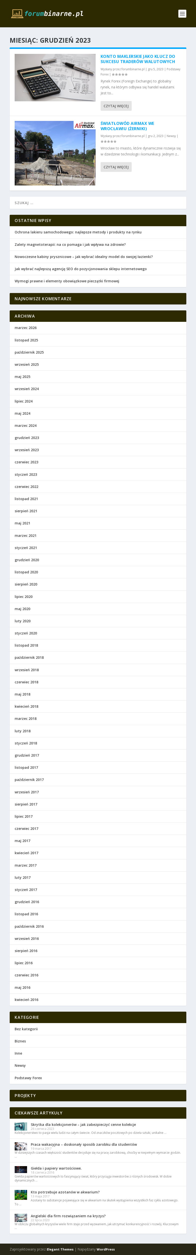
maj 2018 (22, 694)
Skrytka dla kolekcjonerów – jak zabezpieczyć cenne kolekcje (83, 1124)
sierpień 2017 (26, 804)
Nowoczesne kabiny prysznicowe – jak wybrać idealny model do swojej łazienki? (84, 256)
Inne (18, 1053)
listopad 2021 (26, 498)
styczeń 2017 (26, 889)
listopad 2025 (26, 340)
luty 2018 (23, 731)
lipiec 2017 (24, 816)
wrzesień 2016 (27, 938)
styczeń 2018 (26, 743)
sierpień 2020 (26, 584)
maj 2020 (22, 608)
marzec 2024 (26, 425)
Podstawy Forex (28, 1077)
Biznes (20, 1041)
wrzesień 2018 (27, 669)
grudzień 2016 (27, 901)
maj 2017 (22, 840)
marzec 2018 (26, 718)
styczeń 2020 (26, 633)
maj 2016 (22, 987)
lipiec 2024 (24, 401)
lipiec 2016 (24, 962)
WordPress (106, 1249)
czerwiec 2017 (26, 828)
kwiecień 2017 (26, 852)
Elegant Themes (60, 1249)
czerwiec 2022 (26, 486)
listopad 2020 (26, 572)
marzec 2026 (26, 327)
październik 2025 (29, 352)
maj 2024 (22, 413)
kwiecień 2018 (26, 706)
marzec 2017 (26, 865)
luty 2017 (23, 877)
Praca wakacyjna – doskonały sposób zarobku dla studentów (84, 1144)
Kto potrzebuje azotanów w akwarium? (65, 1192)
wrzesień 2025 (27, 364)
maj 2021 (22, 523)
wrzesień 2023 (27, 449)
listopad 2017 (26, 767)
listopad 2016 (26, 914)
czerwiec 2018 (26, 682)
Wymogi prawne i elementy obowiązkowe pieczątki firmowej (67, 281)
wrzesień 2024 (27, 388)
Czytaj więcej (116, 106)
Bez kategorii (26, 1029)
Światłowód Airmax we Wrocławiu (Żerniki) (127, 126)
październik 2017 (29, 779)
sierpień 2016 (26, 950)
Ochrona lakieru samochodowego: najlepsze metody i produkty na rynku (78, 232)
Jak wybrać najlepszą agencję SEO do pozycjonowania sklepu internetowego (81, 268)
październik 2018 (29, 657)
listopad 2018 (26, 645)
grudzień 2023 (27, 437)
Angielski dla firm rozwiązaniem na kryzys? (68, 1216)
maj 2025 (22, 376)
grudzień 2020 (27, 559)
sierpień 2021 (26, 511)
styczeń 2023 (26, 474)
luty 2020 (23, 621)
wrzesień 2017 (27, 792)
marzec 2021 (26, 535)
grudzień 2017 (27, 755)
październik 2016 (29, 926)
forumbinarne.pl (133, 69)
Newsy (171, 136)
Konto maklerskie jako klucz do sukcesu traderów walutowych (138, 59)
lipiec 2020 (24, 596)
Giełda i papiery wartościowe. (56, 1168)
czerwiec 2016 (26, 975)
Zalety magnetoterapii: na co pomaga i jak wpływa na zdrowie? (70, 244)
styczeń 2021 (26, 547)
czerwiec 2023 (26, 462)
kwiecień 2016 (26, 999)
